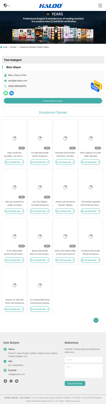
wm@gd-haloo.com (17, 81)
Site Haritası (25, 398)
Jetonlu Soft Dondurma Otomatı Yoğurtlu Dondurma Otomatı (65, 205)
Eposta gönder (75, 383)
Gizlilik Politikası (11, 398)
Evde (5, 47)
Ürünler (13, 47)
